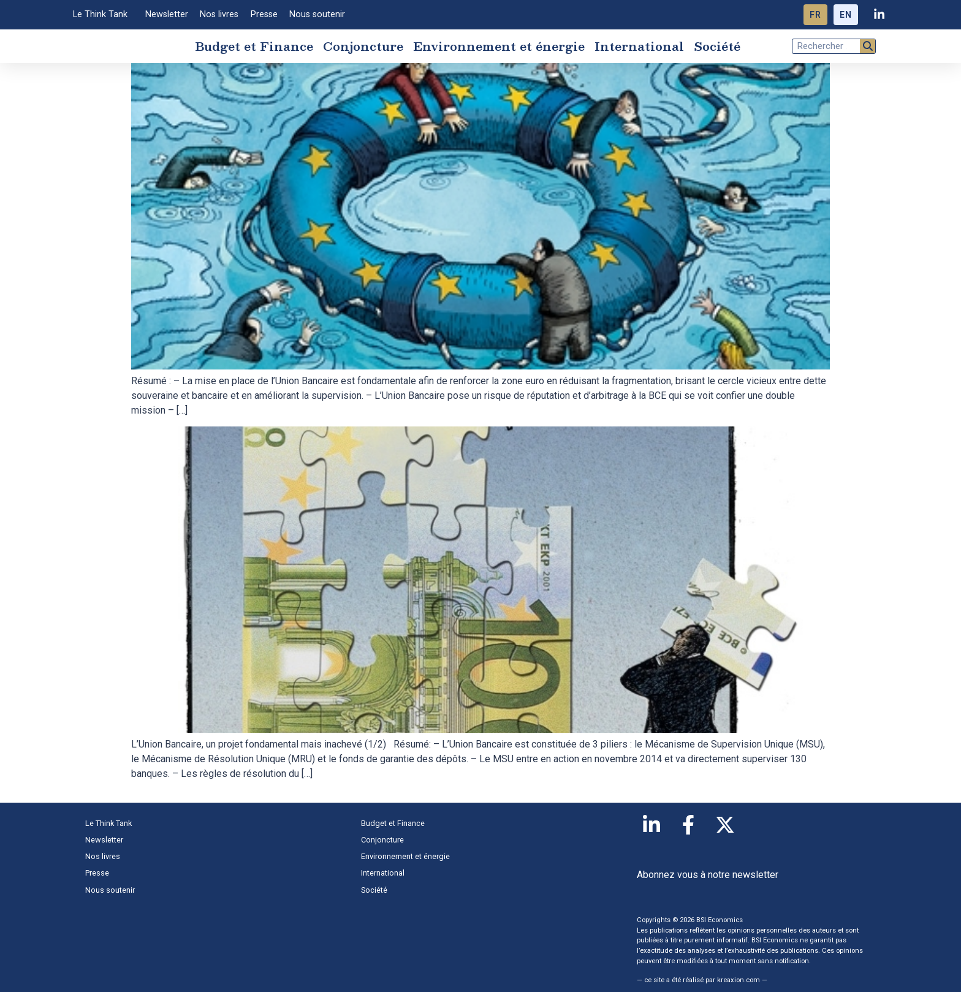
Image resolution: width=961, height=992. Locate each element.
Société (717, 48)
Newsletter (166, 14)
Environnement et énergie (499, 48)
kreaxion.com (738, 984)
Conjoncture (363, 48)
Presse (264, 14)
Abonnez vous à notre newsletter (707, 878)
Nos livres (219, 14)
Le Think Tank (103, 15)
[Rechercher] (867, 48)
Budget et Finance (254, 48)
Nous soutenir (317, 14)
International (639, 48)
